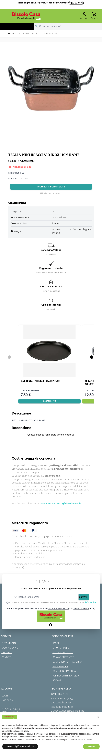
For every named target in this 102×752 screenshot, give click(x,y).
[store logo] (26, 16)
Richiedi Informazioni (51, 186)
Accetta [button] (91, 746)
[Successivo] (91, 357)
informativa (90, 602)
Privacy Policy (10, 708)
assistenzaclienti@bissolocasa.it (61, 503)
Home (11, 33)
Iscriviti (83, 597)
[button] (98, 717)
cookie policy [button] (23, 731)
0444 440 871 (76, 3)
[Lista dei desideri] (49, 193)
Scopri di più (49, 401)
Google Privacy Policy (58, 608)
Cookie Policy (10, 712)
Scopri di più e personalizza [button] (20, 746)
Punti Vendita (8, 643)
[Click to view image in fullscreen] (51, 88)
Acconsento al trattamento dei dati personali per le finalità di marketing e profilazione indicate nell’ (52, 602)
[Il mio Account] (84, 16)
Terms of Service (81, 608)
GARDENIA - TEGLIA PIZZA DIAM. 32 (40, 381)
